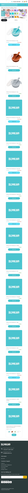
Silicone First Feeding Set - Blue (12, 40)
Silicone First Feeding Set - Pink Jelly (13, 168)
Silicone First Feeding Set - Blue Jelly (13, 117)
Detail (14, 434)
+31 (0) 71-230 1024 (15, 1)
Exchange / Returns (4, 469)
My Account (3, 458)
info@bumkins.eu (7, 453)
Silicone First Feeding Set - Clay (12, 66)
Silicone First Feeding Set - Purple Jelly (13, 194)
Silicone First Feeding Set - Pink (12, 271)
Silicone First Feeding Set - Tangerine (13, 373)
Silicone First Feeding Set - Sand (12, 347)
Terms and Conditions (4, 466)
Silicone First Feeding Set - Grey (12, 91)
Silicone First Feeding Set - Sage (12, 322)
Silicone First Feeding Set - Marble (12, 245)
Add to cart (14, 70)
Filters (4, 20)
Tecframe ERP (7, 489)
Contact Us (3, 463)
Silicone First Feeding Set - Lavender (13, 219)
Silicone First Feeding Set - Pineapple (13, 296)
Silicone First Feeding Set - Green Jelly (13, 143)
